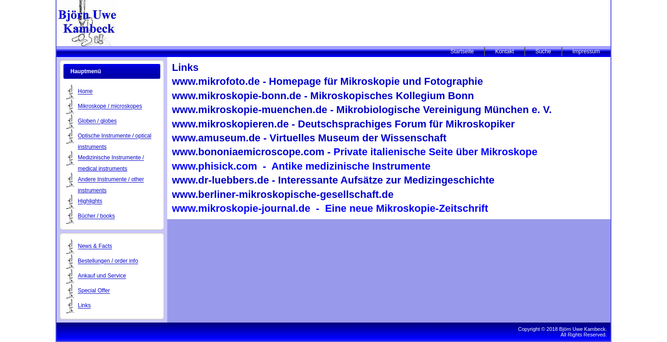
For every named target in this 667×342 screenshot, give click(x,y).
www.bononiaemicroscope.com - (354, 152)
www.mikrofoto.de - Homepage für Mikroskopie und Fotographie (327, 81)
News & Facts (95, 246)
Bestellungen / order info (108, 261)
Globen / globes (97, 121)
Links (84, 306)
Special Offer (94, 291)
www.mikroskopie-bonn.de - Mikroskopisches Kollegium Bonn (323, 95)
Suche (543, 51)
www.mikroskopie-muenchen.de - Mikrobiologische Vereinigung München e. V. (362, 109)
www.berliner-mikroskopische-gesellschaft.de (282, 194)
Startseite (462, 51)
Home (85, 92)
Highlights (90, 201)
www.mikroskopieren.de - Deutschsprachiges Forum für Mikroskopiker (343, 124)
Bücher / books (96, 216)
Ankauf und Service (102, 276)
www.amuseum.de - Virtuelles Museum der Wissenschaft (309, 138)
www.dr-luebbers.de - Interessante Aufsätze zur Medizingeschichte (333, 180)
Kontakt (504, 51)
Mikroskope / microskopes (110, 106)
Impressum (586, 51)
